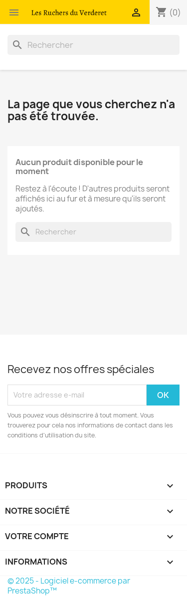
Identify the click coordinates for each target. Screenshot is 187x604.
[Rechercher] (93, 45)
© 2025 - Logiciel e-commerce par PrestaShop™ (68, 586)
